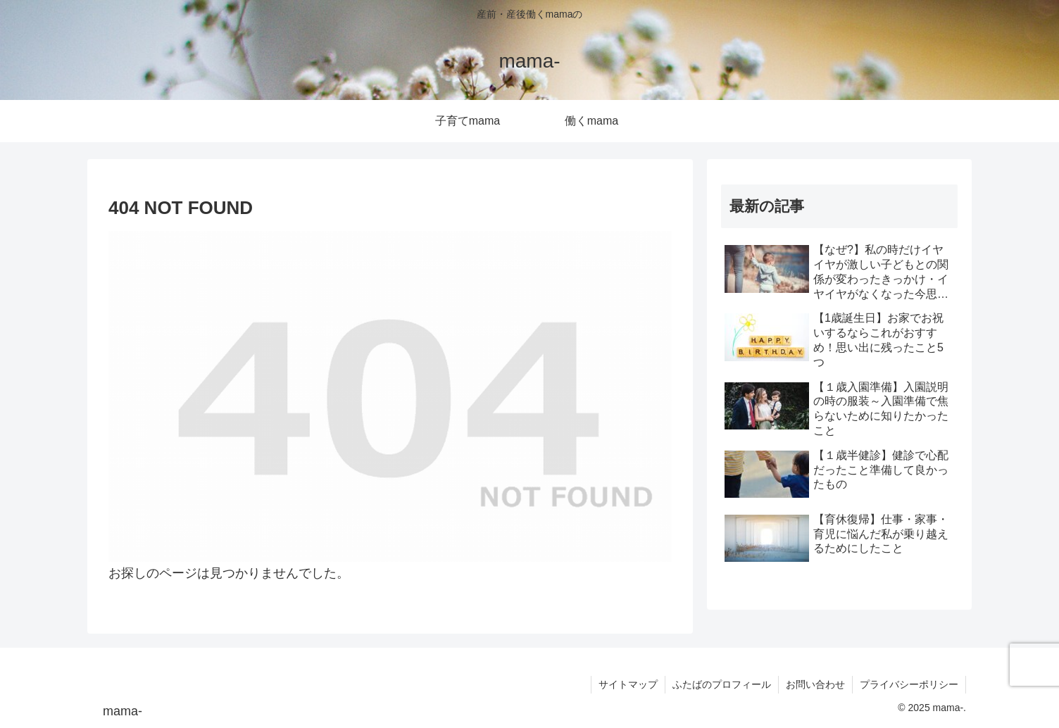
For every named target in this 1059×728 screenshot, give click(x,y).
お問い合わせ (815, 684)
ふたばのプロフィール (721, 684)
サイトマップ (628, 684)
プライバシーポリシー (909, 684)
